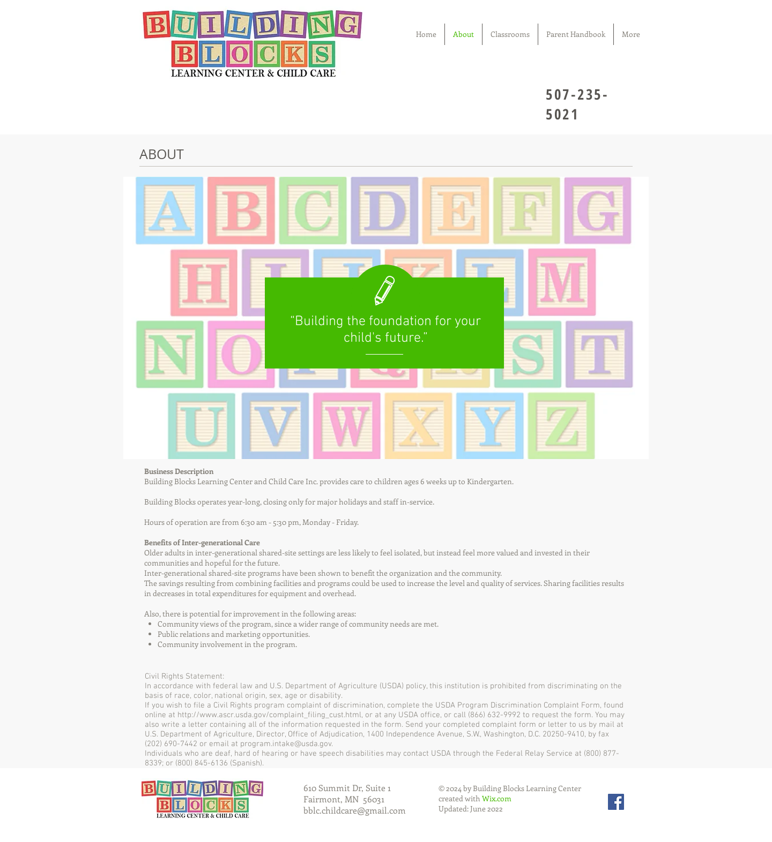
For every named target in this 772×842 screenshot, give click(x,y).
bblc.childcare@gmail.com (354, 810)
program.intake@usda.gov (285, 744)
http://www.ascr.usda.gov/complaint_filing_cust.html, (270, 715)
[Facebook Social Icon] (616, 802)
